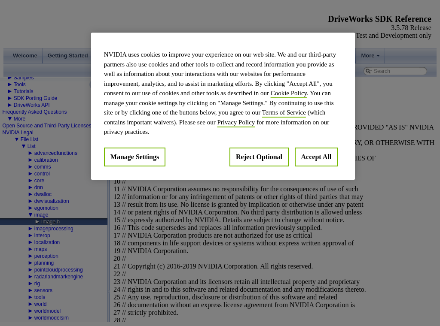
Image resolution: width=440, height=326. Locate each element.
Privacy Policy (236, 122)
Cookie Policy (289, 93)
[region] (223, 106)
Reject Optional (259, 156)
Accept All (316, 156)
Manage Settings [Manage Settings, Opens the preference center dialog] (134, 156)
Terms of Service (284, 112)
